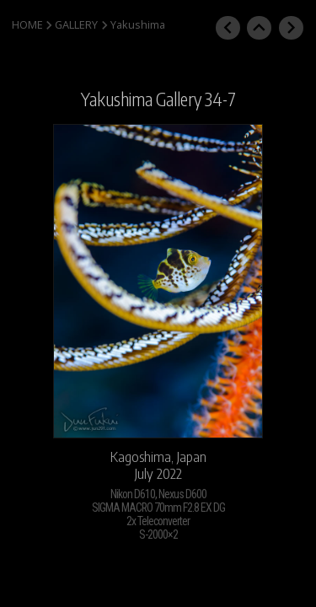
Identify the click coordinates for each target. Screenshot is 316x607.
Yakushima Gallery (141, 99)
